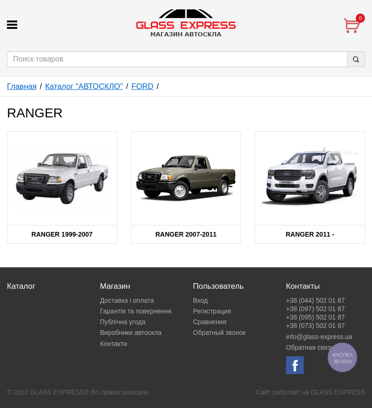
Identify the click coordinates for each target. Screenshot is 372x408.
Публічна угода (123, 322)
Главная (22, 86)
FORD (142, 86)
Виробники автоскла (130, 332)
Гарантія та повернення (136, 311)
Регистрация (212, 311)
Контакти (113, 343)
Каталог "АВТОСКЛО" (84, 86)
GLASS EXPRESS (338, 392)
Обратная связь (310, 347)
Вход (200, 300)
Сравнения (209, 322)
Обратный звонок (219, 332)
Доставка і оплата (127, 300)
